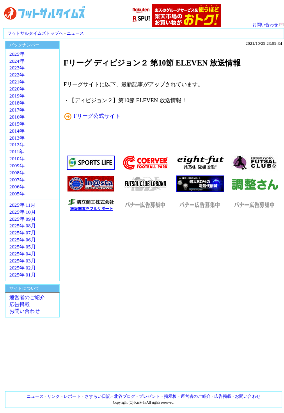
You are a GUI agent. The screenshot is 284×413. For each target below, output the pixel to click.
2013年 (17, 138)
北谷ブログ (124, 396)
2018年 (17, 103)
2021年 (17, 82)
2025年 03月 (22, 261)
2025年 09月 (22, 219)
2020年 (17, 89)
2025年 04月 (22, 254)
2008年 (17, 172)
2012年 (17, 144)
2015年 (17, 124)
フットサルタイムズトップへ (35, 33)
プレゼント (149, 396)
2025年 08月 (22, 226)
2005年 (17, 194)
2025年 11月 (22, 205)
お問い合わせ (268, 24)
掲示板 (170, 396)
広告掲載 (19, 304)
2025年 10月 (22, 212)
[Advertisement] (173, 301)
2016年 (17, 117)
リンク (53, 396)
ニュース (75, 33)
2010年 (17, 158)
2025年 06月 (22, 240)
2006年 (17, 187)
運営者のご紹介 (27, 297)
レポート (72, 396)
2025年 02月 (22, 268)
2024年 (17, 61)
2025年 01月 (22, 275)
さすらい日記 (97, 396)
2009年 (17, 165)
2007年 (17, 180)
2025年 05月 (22, 247)
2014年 (17, 131)
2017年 (17, 110)
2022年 (17, 75)
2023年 (17, 68)
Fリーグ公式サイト (97, 116)
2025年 (17, 54)
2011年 (16, 151)
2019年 (17, 96)
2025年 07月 (22, 233)
